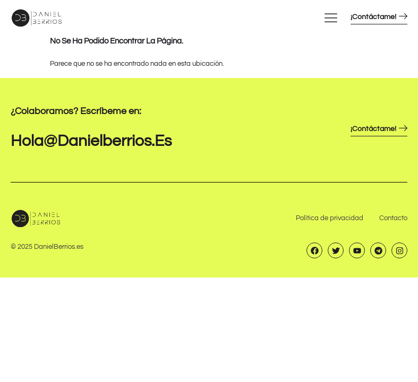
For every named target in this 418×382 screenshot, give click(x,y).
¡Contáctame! (379, 17)
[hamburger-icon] (331, 17)
